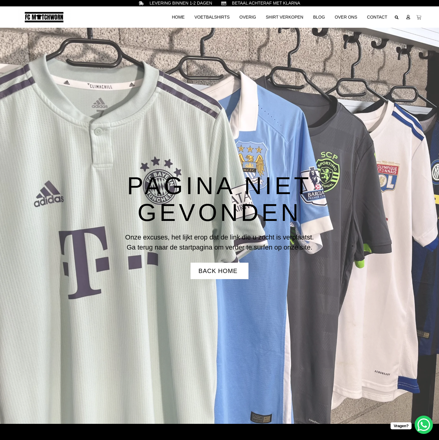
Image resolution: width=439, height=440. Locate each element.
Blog (319, 17)
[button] (396, 17)
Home (178, 17)
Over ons (346, 17)
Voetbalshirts (212, 17)
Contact (377, 17)
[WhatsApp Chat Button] (424, 425)
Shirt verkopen (284, 17)
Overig (247, 17)
